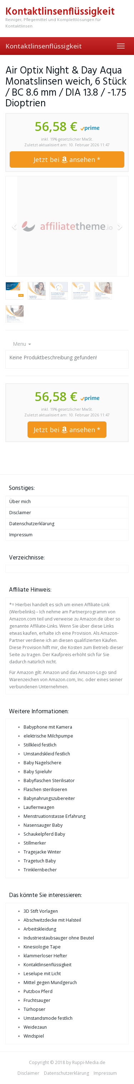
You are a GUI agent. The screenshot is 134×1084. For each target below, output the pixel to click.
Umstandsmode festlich (48, 1018)
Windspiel (34, 1036)
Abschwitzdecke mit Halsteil (52, 920)
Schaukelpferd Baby (44, 834)
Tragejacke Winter (42, 852)
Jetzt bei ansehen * (67, 159)
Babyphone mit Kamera (48, 727)
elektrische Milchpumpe (48, 736)
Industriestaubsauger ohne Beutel (59, 938)
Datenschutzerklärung (31, 524)
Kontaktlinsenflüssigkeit (43, 46)
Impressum (21, 535)
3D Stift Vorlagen (41, 911)
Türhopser (34, 1009)
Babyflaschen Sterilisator (49, 780)
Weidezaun (35, 1027)
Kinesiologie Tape (42, 947)
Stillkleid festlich (40, 745)
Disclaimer (20, 513)
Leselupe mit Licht (42, 974)
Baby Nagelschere (42, 763)
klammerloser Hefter (45, 956)
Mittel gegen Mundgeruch (50, 982)
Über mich (20, 501)
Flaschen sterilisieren (45, 789)
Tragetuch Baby (40, 861)
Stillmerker (35, 843)
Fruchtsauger (37, 1000)
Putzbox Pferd (38, 991)
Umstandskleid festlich (47, 754)
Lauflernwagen (39, 807)
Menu (22, 343)
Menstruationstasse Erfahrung (54, 816)
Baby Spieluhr (38, 772)
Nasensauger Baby (43, 825)
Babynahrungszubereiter (49, 798)
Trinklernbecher (40, 870)
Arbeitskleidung (40, 929)
